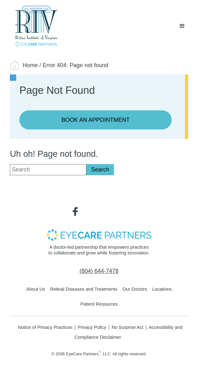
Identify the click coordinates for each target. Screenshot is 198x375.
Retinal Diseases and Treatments (83, 289)
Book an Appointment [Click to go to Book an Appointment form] (96, 120)
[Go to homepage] (34, 26)
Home (30, 65)
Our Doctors (134, 289)
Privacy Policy (92, 327)
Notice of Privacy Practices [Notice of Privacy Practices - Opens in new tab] (45, 327)
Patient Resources (99, 304)
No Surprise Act (127, 327)
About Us (35, 289)
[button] (182, 26)
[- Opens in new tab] (99, 234)
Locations (162, 289)
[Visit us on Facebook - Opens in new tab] (75, 211)
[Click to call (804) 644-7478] (98, 271)
